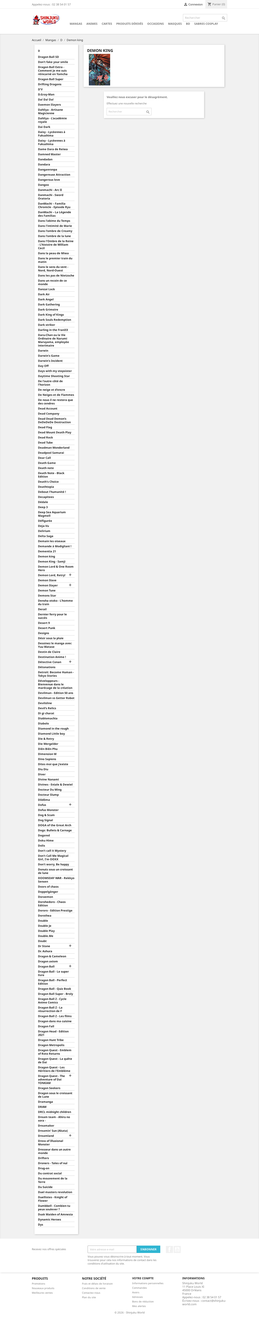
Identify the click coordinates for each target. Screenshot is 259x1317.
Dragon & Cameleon (52, 956)
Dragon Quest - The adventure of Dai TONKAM (51, 1079)
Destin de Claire (49, 652)
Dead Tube (45, 442)
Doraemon (45, 897)
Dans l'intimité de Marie (55, 226)
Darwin (43, 350)
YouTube (177, 1249)
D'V (40, 89)
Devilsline (45, 703)
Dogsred (44, 835)
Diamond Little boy (51, 734)
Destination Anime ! (52, 657)
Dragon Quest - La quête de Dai (55, 1060)
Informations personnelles (147, 1283)
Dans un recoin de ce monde (52, 282)
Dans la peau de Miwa (53, 253)
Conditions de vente (94, 1288)
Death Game (47, 463)
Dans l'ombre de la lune (54, 236)
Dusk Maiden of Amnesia (55, 1214)
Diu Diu (43, 769)
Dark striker (46, 325)
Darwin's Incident (50, 361)
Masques (175, 24)
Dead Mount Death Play (54, 432)
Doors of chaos (48, 887)
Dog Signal (45, 820)
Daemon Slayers (49, 105)
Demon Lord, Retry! (51, 575)
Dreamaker (46, 1126)
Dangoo (43, 185)
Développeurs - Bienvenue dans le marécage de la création (55, 684)
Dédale (43, 502)
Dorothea (44, 915)
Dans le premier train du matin (55, 260)
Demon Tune (47, 590)
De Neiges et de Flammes (56, 395)
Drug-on (43, 1168)
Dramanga (45, 1102)
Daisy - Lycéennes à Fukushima (51, 133)
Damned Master (49, 154)
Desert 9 (44, 623)
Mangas (76, 24)
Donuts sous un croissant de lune (55, 871)
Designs (43, 633)
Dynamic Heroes (49, 1219)
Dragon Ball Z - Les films (55, 1016)
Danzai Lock (46, 289)
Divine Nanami (48, 779)
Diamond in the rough (53, 728)
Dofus (42, 805)
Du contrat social (50, 1173)
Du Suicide (45, 1187)
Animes (91, 24)
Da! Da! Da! (46, 99)
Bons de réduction (143, 1301)
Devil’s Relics (47, 708)
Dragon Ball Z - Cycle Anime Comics (52, 1000)
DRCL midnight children (54, 1112)
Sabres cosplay (206, 24)
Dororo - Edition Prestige (55, 910)
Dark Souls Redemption (54, 320)
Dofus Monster (48, 810)
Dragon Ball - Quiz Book (54, 989)
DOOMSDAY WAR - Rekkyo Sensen (56, 879)
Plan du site (89, 1297)
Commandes (139, 1287)
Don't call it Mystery (52, 851)
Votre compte (143, 1278)
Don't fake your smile (53, 62)
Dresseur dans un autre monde (54, 1151)
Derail (42, 609)
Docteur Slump (48, 795)
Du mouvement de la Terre (52, 1180)
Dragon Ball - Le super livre (53, 973)
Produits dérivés (129, 24)
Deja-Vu (43, 526)
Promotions (38, 1283)
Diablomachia (48, 718)
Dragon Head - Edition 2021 (53, 1033)
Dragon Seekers (49, 1088)
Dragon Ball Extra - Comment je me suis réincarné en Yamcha (53, 70)
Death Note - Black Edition (51, 474)
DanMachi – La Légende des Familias (54, 214)
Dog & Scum (46, 815)
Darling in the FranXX (53, 330)
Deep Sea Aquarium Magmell (52, 514)
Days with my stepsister (55, 371)
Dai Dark (44, 127)
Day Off (43, 366)
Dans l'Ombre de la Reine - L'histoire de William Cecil (56, 244)
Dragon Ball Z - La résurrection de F (50, 1009)
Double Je (44, 926)
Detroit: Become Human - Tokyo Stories (56, 674)
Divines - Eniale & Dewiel (55, 784)
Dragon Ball (46, 966)
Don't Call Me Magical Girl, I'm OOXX (53, 857)
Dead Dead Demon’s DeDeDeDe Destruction (54, 420)
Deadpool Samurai (51, 453)
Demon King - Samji (51, 561)
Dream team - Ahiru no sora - (54, 1118)
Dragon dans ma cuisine (55, 1021)
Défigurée (45, 521)
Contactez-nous (91, 1292)
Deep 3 (43, 507)
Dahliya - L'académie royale (52, 120)
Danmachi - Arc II (50, 190)
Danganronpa (47, 169)
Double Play (46, 931)
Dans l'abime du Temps (54, 221)
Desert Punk (46, 628)
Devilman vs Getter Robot (56, 698)
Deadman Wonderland (54, 448)
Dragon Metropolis (51, 1045)
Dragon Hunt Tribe (51, 1040)
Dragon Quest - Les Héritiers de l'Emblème (54, 1069)
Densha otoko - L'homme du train (55, 602)
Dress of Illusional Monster (50, 1142)
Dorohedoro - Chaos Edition (52, 903)
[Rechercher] (205, 17)
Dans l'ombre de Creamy (55, 231)
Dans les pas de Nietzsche (56, 275)
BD (188, 24)
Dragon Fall (46, 1026)
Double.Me (45, 936)
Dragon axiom (48, 961)
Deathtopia (46, 487)
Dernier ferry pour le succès (52, 616)
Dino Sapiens (47, 759)
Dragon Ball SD (48, 57)
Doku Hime (46, 840)
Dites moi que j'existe (53, 764)
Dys (40, 1224)
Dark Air (44, 294)
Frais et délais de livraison (97, 1283)
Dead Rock (45, 437)
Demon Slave (47, 580)
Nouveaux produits (43, 1288)
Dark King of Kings (51, 315)
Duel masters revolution (55, 1192)
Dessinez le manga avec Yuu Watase (55, 645)
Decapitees (46, 497)
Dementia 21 (47, 551)
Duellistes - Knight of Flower (52, 1199)
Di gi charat (46, 713)
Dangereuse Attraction (54, 175)
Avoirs (135, 1292)
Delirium (44, 531)
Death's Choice (48, 482)
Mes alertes (139, 1306)
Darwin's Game (48, 356)
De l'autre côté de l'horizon (50, 383)
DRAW (42, 1107)
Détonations (46, 667)
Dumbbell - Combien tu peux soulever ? (54, 1207)
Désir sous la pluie (51, 638)
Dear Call (44, 458)
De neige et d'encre (51, 390)
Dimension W (47, 754)
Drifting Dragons (49, 84)
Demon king (46, 556)
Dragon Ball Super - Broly (55, 994)
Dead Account (47, 408)
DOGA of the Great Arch (54, 825)
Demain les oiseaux (51, 541)
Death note (46, 468)
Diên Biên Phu (48, 749)
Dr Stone (44, 946)
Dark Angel (46, 299)
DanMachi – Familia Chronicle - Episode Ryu (54, 205)
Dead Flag (45, 427)
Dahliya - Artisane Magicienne (50, 111)
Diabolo (43, 723)
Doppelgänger (48, 892)
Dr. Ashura (45, 951)
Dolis (41, 845)
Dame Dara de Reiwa (53, 149)
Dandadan (45, 159)
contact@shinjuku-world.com (204, 1302)
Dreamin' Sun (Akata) (53, 1131)
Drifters (43, 1158)
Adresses (137, 1297)
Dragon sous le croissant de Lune (55, 1095)
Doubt (42, 941)
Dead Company (48, 413)
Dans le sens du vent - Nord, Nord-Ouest (53, 268)
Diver (42, 774)
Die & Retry (46, 739)
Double (43, 921)
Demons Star (47, 595)
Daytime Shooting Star (54, 376)
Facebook (169, 1249)
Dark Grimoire (48, 309)
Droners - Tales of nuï (52, 1163)
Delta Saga (45, 536)
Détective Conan (49, 662)
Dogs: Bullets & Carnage (55, 830)
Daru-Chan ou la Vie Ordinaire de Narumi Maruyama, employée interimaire (53, 340)
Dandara (44, 164)
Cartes (107, 24)
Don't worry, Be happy (53, 864)
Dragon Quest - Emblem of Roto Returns (54, 1052)
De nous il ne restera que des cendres (55, 401)
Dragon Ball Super (50, 79)
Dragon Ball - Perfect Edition (52, 982)
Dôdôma (44, 800)
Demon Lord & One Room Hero (56, 568)
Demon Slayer (48, 585)
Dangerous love (49, 180)
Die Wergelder (48, 744)
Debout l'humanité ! (52, 492)
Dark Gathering (49, 304)
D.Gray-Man (46, 94)
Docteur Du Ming (50, 789)
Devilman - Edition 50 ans (55, 693)
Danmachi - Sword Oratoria (50, 196)
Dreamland (46, 1136)
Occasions (155, 24)
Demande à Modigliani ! (54, 546)
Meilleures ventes (42, 1292)
